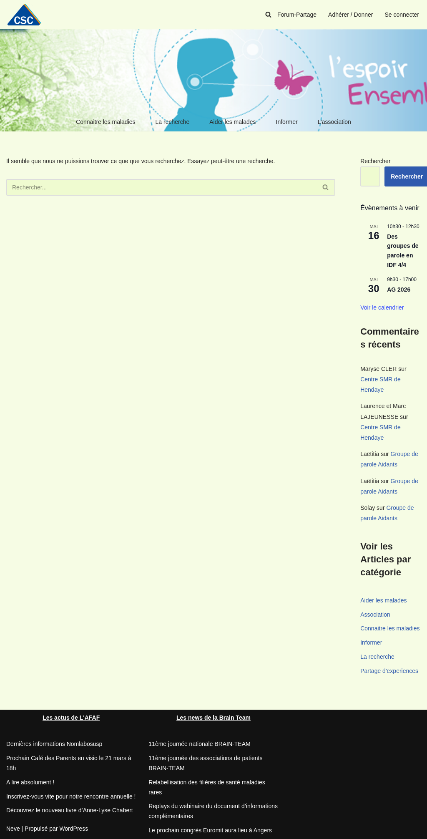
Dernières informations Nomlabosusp (54, 744)
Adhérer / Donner (350, 14)
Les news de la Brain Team (213, 717)
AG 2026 (398, 289)
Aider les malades (232, 121)
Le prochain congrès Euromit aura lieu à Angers (210, 830)
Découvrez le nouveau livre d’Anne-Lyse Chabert (69, 810)
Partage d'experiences (389, 671)
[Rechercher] (268, 14)
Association (375, 614)
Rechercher (375, 161)
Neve (13, 828)
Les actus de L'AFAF (71, 717)
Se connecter (402, 14)
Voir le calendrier (382, 307)
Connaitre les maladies (105, 121)
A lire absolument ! (30, 782)
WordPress (73, 828)
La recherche (173, 121)
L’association (334, 121)
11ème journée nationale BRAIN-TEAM (199, 744)
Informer (287, 121)
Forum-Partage (296, 14)
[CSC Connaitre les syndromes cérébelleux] (27, 14)
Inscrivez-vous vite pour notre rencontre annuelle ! (71, 796)
